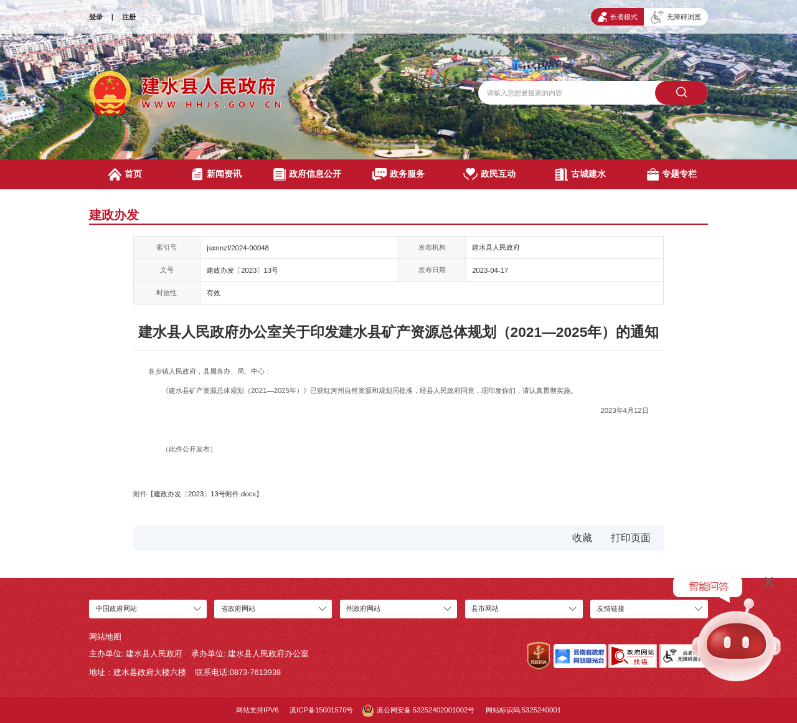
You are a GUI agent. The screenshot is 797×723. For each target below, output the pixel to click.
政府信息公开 (307, 174)
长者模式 (618, 17)
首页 (125, 174)
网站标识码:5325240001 (523, 710)
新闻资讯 (216, 174)
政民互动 (489, 174)
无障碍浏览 (676, 17)
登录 (96, 17)
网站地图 (105, 636)
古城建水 (580, 174)
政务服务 (398, 174)
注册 (129, 17)
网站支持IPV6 (257, 710)
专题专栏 (672, 174)
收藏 (582, 537)
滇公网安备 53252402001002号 (418, 710)
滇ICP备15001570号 (321, 710)
